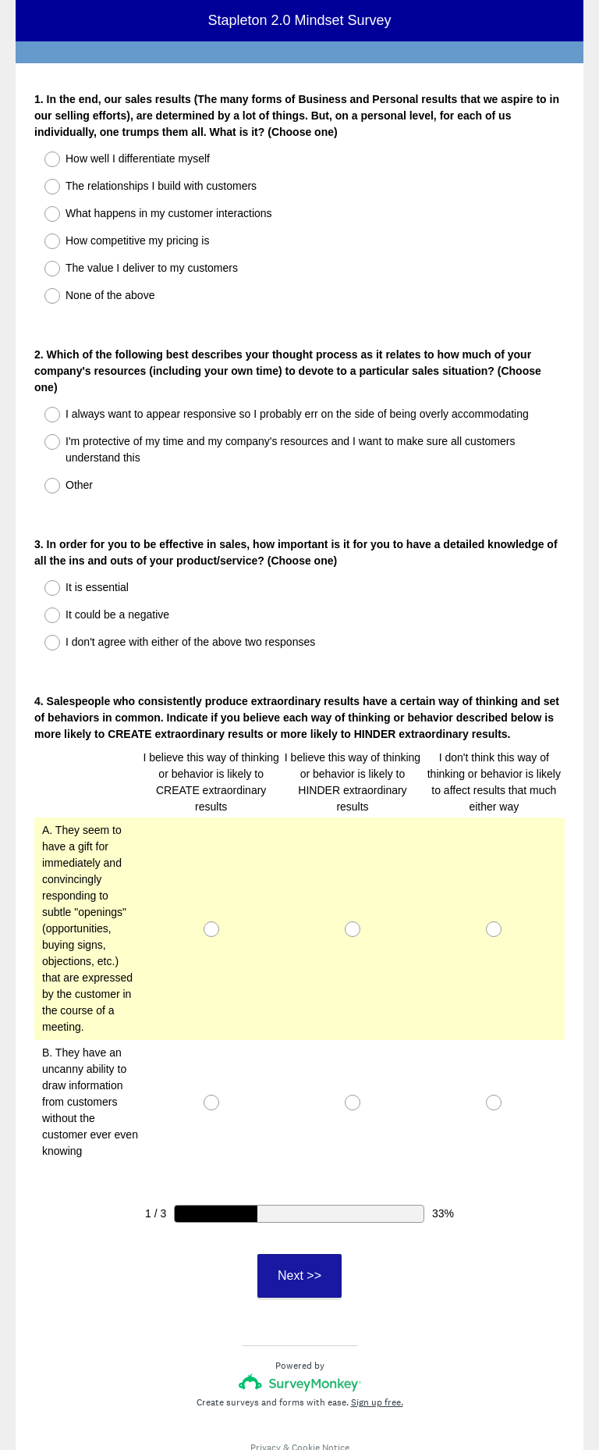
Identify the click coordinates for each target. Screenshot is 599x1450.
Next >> (299, 1219)
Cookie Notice (320, 1391)
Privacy (265, 1391)
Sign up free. (377, 1346)
